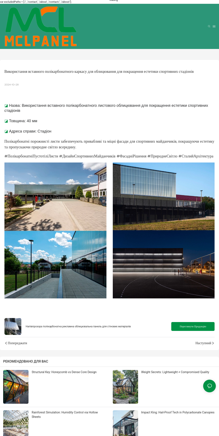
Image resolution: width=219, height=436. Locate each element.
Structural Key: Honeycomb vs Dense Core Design (64, 372)
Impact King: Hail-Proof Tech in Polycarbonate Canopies (178, 412)
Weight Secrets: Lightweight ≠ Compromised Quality (175, 372)
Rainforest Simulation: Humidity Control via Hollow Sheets (65, 414)
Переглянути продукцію (193, 326)
